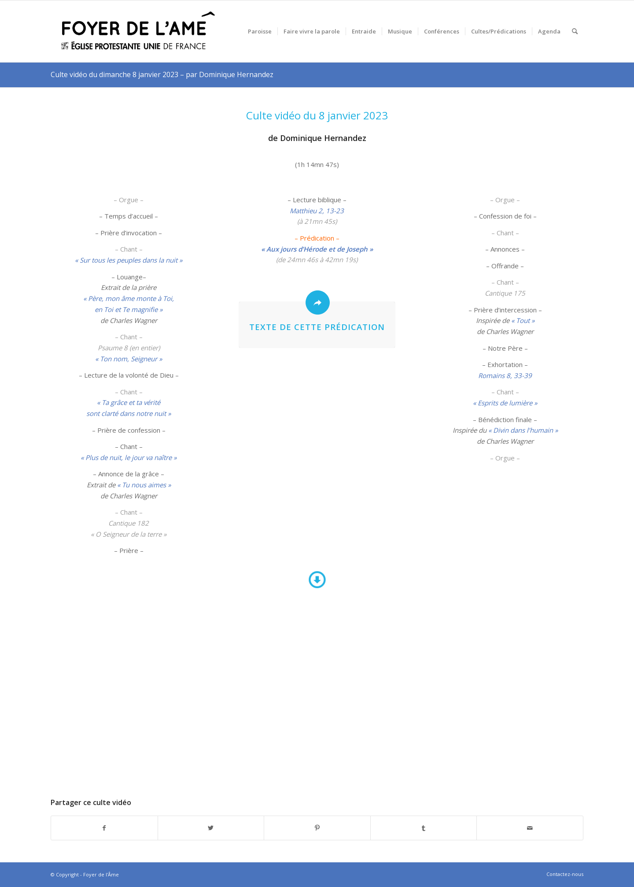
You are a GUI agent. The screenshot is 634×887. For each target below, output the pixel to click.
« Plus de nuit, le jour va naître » (129, 457)
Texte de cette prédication (317, 326)
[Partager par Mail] (530, 828)
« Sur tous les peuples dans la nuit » (128, 260)
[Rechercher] (574, 31)
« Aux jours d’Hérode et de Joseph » (317, 249)
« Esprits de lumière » (505, 402)
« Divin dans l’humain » (523, 430)
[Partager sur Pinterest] (317, 828)
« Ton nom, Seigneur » (128, 358)
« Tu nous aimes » (144, 484)
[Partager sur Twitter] (211, 828)
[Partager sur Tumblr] (424, 828)
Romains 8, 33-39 (505, 375)
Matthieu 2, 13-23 (317, 210)
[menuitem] (259, 31)
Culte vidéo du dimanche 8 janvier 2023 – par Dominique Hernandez (162, 74)
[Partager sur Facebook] (104, 828)
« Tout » (522, 320)
